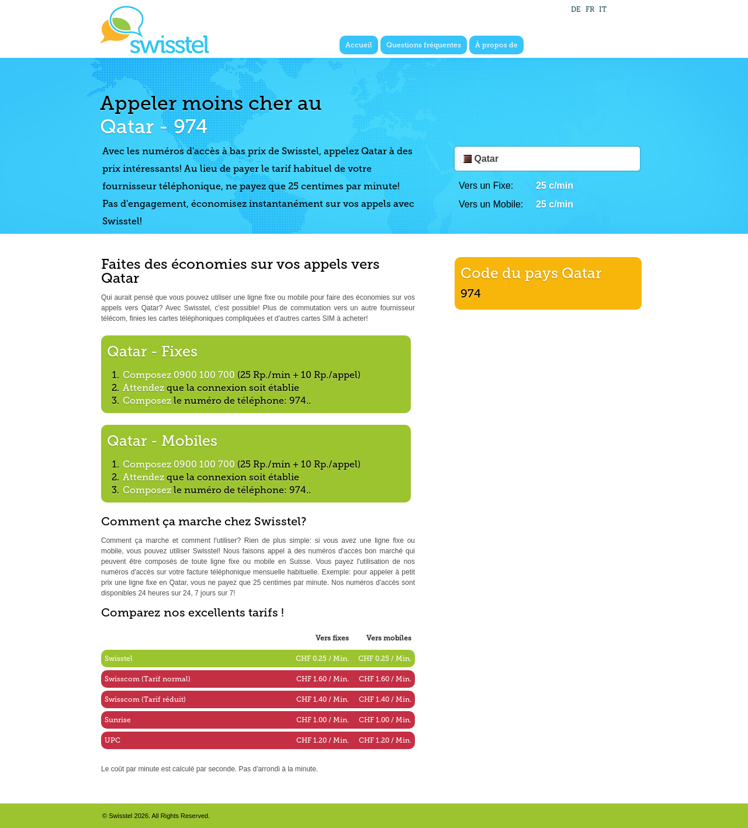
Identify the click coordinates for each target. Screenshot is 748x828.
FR (590, 9)
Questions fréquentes (423, 45)
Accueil (358, 45)
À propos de (496, 45)
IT (603, 9)
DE (576, 9)
